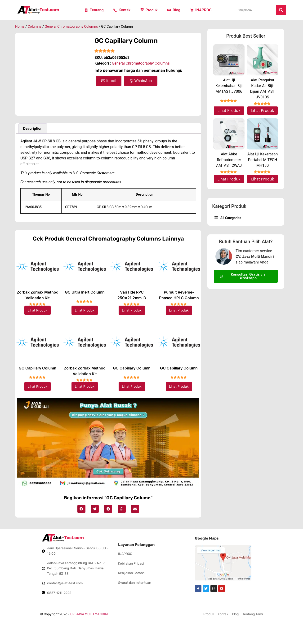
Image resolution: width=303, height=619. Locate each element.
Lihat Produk (37, 310)
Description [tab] (32, 128)
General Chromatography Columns (71, 26)
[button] (81, 509)
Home (20, 26)
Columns (34, 26)
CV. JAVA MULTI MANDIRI (89, 614)
